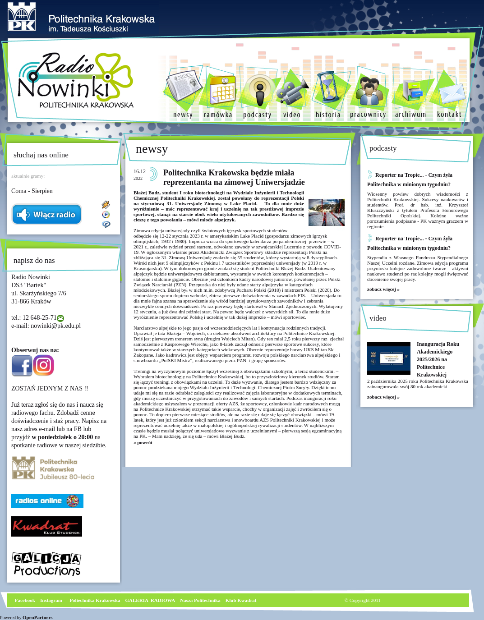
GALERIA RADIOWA (150, 600)
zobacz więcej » (383, 289)
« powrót (143, 442)
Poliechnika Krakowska (95, 600)
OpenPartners (38, 617)
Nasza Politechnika (200, 600)
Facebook (24, 600)
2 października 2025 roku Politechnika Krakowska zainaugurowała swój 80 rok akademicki (417, 383)
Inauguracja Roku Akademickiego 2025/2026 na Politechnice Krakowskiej (438, 359)
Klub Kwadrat (241, 600)
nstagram (52, 600)
